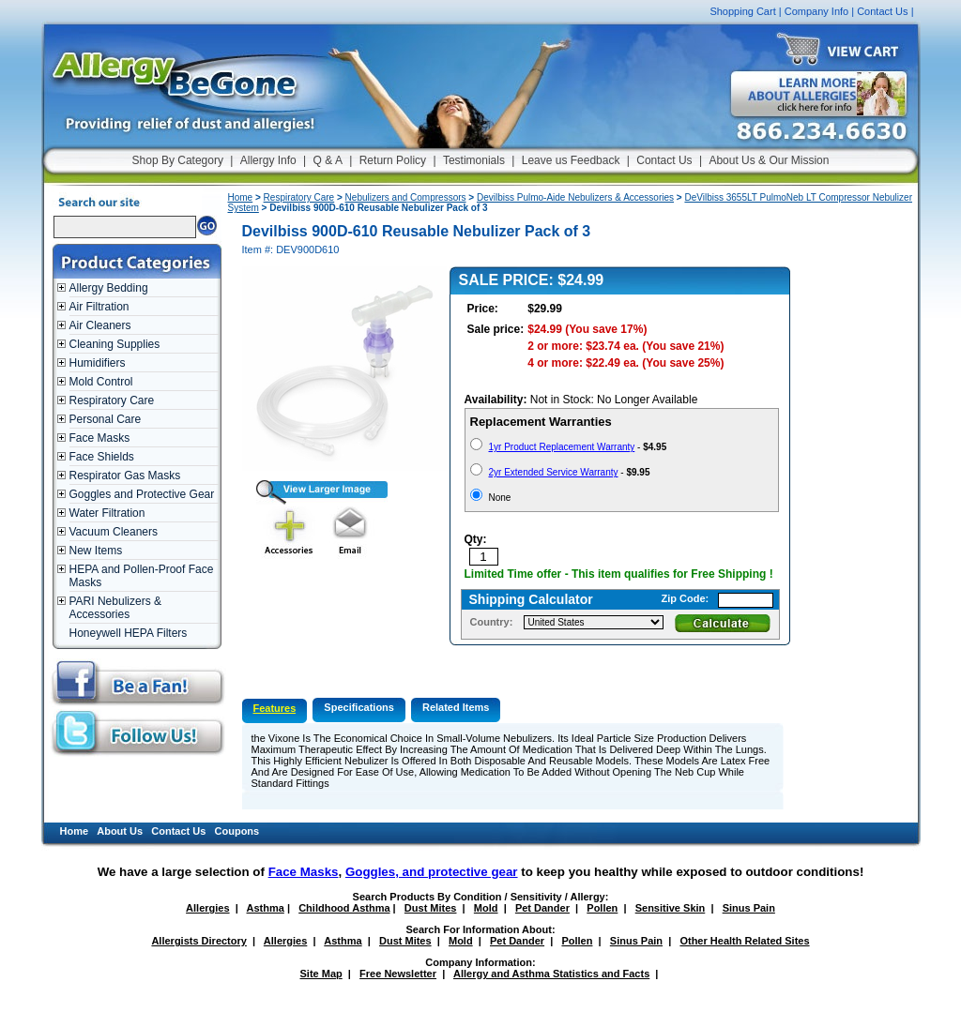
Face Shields (101, 456)
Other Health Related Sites (744, 940)
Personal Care (105, 419)
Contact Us (882, 11)
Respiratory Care (112, 400)
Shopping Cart (742, 11)
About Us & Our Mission (769, 160)
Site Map (321, 973)
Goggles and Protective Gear (142, 494)
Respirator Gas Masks (125, 475)
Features (275, 708)
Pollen (602, 908)
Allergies (207, 908)
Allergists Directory (198, 940)
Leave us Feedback (571, 160)
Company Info (816, 11)
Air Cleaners (100, 325)
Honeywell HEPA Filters (128, 633)
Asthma (265, 908)
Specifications (359, 707)
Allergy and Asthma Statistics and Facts (551, 973)
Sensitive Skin (670, 908)
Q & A (328, 160)
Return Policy (392, 160)
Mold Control (101, 381)
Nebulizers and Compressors (405, 197)
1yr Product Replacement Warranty (562, 447)
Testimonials (474, 160)
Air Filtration (99, 306)
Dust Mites (430, 908)
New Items (96, 550)
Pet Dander (542, 908)
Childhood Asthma (343, 908)
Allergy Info (268, 160)
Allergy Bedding (108, 288)
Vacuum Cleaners (114, 531)
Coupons (237, 831)
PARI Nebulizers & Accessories (115, 608)
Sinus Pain (749, 908)
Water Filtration (107, 513)
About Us (120, 831)
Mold (486, 908)
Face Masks (99, 438)
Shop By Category (177, 160)
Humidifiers (97, 363)
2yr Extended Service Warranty (553, 472)
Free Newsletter (397, 973)
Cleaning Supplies (114, 344)
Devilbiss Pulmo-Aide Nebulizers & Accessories (575, 197)
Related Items (456, 707)
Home (240, 197)
